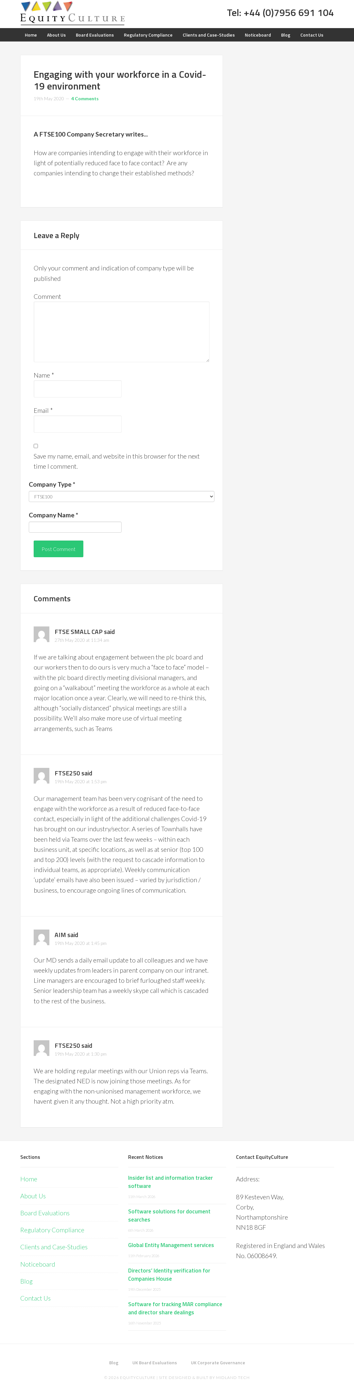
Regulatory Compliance (52, 1230)
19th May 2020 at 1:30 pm (81, 1054)
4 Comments (85, 98)
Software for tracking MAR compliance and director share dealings (175, 1308)
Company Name (53, 515)
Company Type (52, 484)
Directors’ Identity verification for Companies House (169, 1274)
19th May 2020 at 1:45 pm (81, 943)
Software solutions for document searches (169, 1215)
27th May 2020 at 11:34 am (82, 640)
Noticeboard (37, 1264)
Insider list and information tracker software (170, 1182)
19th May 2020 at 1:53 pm (81, 781)
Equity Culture (72, 13)
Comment (47, 296)
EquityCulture (138, 1377)
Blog (26, 1281)
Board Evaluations (45, 1213)
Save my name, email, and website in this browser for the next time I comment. (117, 461)
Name (44, 375)
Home (28, 1179)
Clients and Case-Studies (54, 1247)
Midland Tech (233, 1377)
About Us (33, 1196)
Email (43, 410)
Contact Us (35, 1298)
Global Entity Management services (171, 1245)
